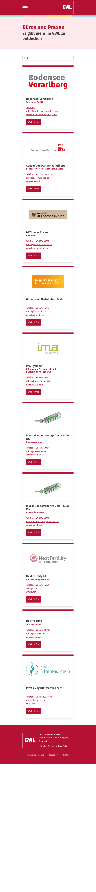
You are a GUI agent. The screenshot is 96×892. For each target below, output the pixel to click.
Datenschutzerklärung (35, 755)
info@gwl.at (62, 746)
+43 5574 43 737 (46, 746)
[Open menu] (25, 7)
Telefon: (30, 107)
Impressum (53, 755)
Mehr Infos (33, 122)
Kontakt (66, 755)
